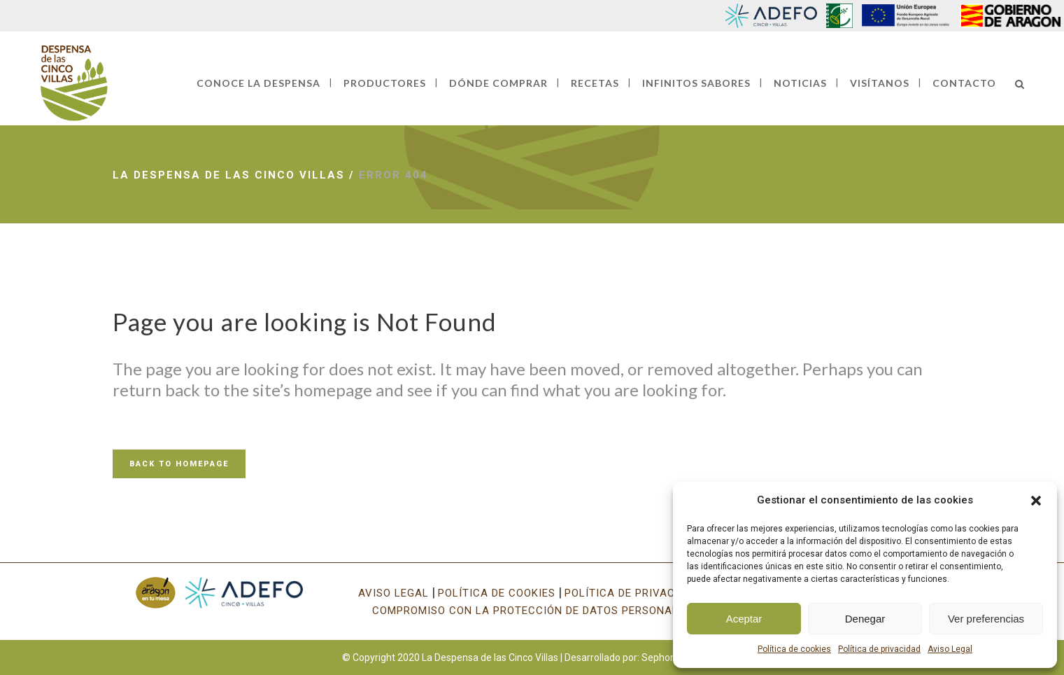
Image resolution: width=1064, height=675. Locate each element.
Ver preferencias (986, 619)
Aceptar (744, 619)
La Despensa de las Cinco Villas (229, 175)
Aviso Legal (950, 649)
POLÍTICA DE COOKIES (496, 593)
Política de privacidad (879, 649)
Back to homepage (179, 463)
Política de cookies (794, 649)
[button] (1036, 501)
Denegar (865, 619)
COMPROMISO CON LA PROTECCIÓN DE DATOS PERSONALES (532, 610)
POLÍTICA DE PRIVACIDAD (632, 593)
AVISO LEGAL (393, 593)
